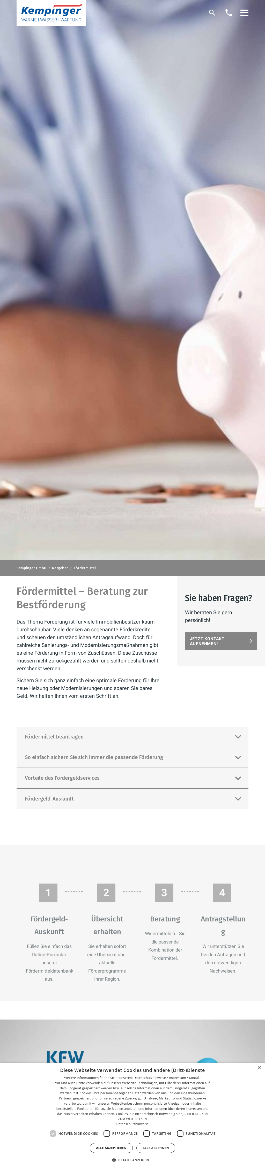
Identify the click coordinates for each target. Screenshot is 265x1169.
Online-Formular (49, 957)
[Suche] (212, 13)
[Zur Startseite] (51, 13)
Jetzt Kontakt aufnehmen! (207, 641)
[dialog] (132, 1116)
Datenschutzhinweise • (151, 1078)
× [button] (259, 1068)
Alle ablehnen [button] (156, 1148)
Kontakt (195, 1078)
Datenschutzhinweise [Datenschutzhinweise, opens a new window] (132, 1124)
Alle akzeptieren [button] (111, 1148)
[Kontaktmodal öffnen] (229, 13)
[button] (244, 13)
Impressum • (179, 1078)
